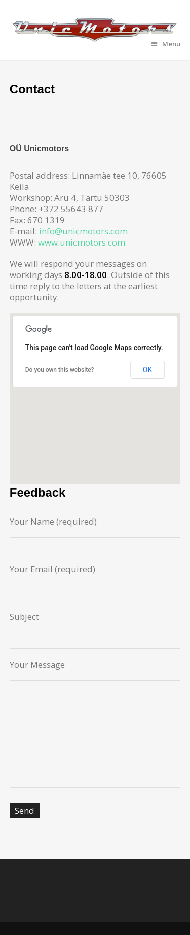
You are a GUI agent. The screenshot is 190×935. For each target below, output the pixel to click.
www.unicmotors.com (81, 242)
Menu (165, 43)
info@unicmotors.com (83, 231)
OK (147, 370)
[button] (95, 388)
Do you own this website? (59, 369)
